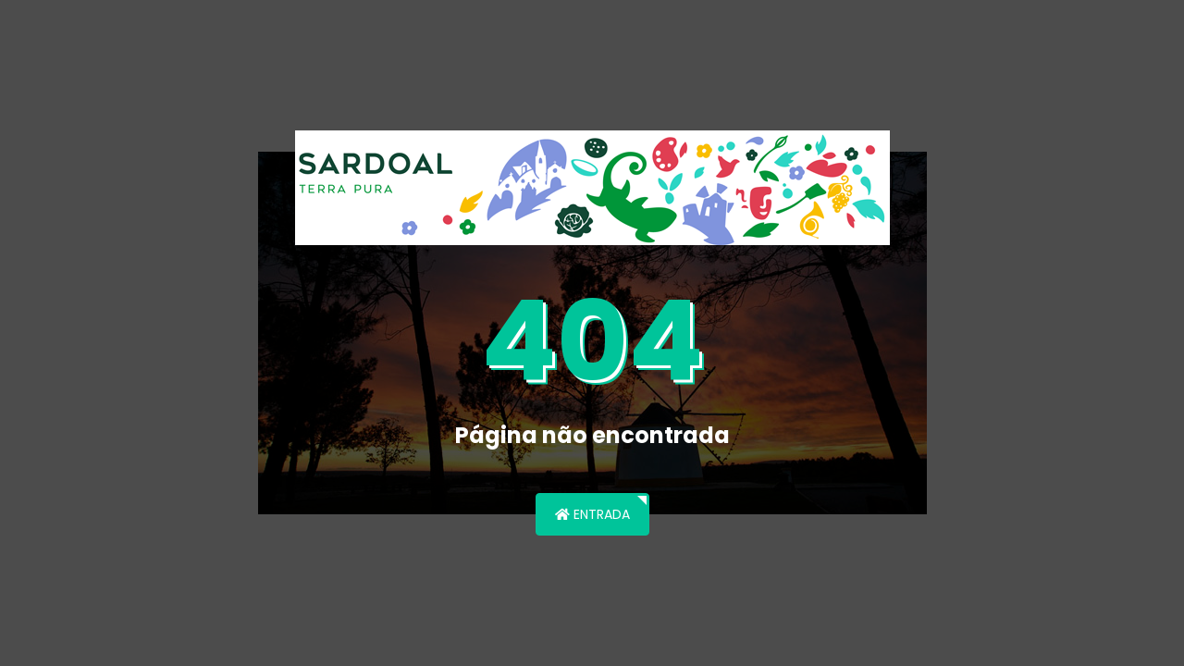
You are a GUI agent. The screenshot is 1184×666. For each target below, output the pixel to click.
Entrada (592, 514)
